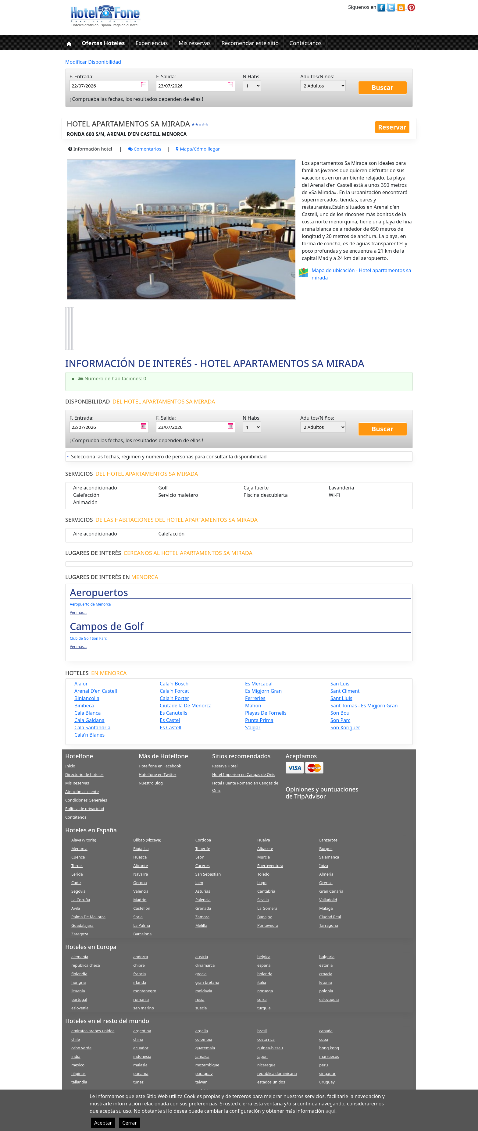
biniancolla (86, 698)
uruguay (327, 1082)
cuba (323, 1039)
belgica (263, 956)
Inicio (70, 766)
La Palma (141, 925)
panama (140, 1073)
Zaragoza (79, 934)
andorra (140, 956)
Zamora (202, 916)
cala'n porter (174, 698)
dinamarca (205, 965)
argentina (142, 1030)
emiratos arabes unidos (92, 1030)
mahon (253, 705)
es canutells (173, 713)
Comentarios (144, 149)
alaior (81, 683)
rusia (200, 999)
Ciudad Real (330, 916)
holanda (264, 973)
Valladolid (328, 899)
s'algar (252, 727)
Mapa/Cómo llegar (198, 149)
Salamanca (329, 857)
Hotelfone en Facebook (160, 766)
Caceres (202, 865)
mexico (77, 1065)
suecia (201, 1008)
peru (323, 1065)
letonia (325, 982)
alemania (79, 956)
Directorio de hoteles (84, 774)
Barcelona (142, 934)
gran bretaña (207, 982)
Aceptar (103, 1122)
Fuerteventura (270, 865)
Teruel (77, 865)
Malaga (326, 908)
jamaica (202, 1056)
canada (325, 1030)
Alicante (140, 865)
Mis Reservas (77, 783)
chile (75, 1039)
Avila (75, 908)
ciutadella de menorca (186, 705)
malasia (140, 1065)
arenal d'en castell (95, 691)
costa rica (266, 1039)
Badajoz (264, 916)
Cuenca (78, 857)
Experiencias (151, 43)
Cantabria (266, 891)
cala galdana (89, 720)
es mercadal (259, 683)
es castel (170, 720)
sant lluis (341, 698)
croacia (325, 973)
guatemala (205, 1048)
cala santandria (92, 727)
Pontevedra (267, 925)
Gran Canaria (331, 891)
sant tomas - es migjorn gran (364, 705)
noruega (265, 991)
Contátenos (75, 817)
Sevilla (263, 899)
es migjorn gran (263, 691)
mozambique (207, 1065)
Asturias (202, 891)
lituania (78, 991)
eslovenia (79, 1008)
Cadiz (76, 882)
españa (263, 965)
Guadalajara (82, 925)
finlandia (79, 973)
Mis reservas (195, 43)
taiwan (201, 1082)
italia (261, 982)
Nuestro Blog (151, 783)
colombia (203, 1039)
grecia (201, 973)
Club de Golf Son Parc (88, 638)
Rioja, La (140, 848)
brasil (262, 1030)
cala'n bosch (174, 683)
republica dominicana (277, 1073)
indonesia (142, 1056)
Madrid (139, 899)
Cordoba (203, 840)
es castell (170, 727)
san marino (143, 1008)
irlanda (139, 982)
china (138, 1039)
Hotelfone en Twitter (157, 774)
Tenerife (202, 848)
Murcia (263, 857)
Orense (326, 882)
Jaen (199, 882)
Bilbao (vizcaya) (147, 840)
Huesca (140, 857)
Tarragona (328, 925)
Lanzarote (328, 840)
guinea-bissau (270, 1048)
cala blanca (87, 713)
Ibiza (323, 865)
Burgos (325, 848)
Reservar (392, 127)
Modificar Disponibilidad (93, 62)
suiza (262, 999)
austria (201, 956)
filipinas (78, 1073)
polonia (326, 991)
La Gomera (267, 908)
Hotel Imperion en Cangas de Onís (243, 774)
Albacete (265, 848)
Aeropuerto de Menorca (90, 604)
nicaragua (266, 1065)
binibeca (84, 705)
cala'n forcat (174, 691)
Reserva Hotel (224, 766)
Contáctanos (305, 43)
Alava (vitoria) (83, 840)
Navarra (140, 874)
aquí (330, 1111)
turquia (264, 1008)
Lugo (261, 882)
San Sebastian (208, 874)
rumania (141, 999)
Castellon (141, 908)
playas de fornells (266, 713)
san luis (339, 683)
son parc (340, 720)
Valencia (140, 891)
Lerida (77, 874)
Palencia (203, 899)
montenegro (144, 991)
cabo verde (81, 1048)
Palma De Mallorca (88, 916)
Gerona (140, 882)
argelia (201, 1030)
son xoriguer (345, 727)
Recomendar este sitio (250, 43)
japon (262, 1056)
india (75, 1056)
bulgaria (326, 956)
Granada (203, 908)
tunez (138, 1082)
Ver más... (78, 612)
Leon (200, 857)
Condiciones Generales (86, 800)
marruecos (329, 1056)
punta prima (259, 720)
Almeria (326, 874)
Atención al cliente (82, 791)
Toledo (263, 874)
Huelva (263, 840)
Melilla (201, 925)
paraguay (204, 1073)
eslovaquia (329, 999)
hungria (78, 982)
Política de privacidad (84, 808)
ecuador (140, 1048)
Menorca (79, 848)
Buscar (382, 87)
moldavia (203, 991)
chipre (138, 965)
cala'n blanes (89, 734)
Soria (138, 916)
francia (139, 973)
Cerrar (129, 1122)
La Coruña (80, 899)
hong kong (329, 1048)
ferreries (255, 698)
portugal (79, 999)
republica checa (85, 965)
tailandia (79, 1082)
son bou (339, 713)
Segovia (78, 891)
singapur (327, 1073)
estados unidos (271, 1082)
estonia (326, 965)
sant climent (345, 691)
